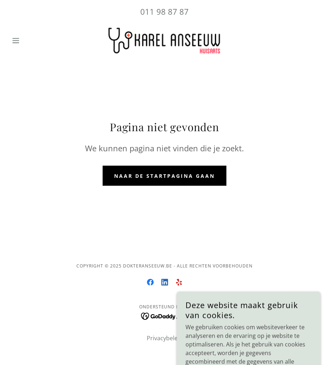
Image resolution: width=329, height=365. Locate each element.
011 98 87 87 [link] (164, 11)
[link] (164, 40)
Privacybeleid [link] (165, 338)
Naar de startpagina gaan (164, 175)
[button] (32, 40)
